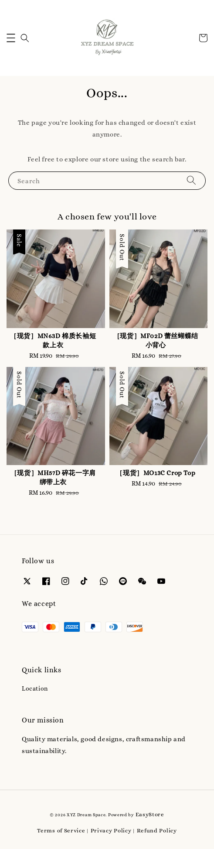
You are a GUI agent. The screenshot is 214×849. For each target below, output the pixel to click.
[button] (10, 38)
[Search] (191, 180)
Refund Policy (157, 830)
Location (35, 688)
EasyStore (150, 814)
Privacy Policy (111, 830)
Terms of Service (61, 830)
